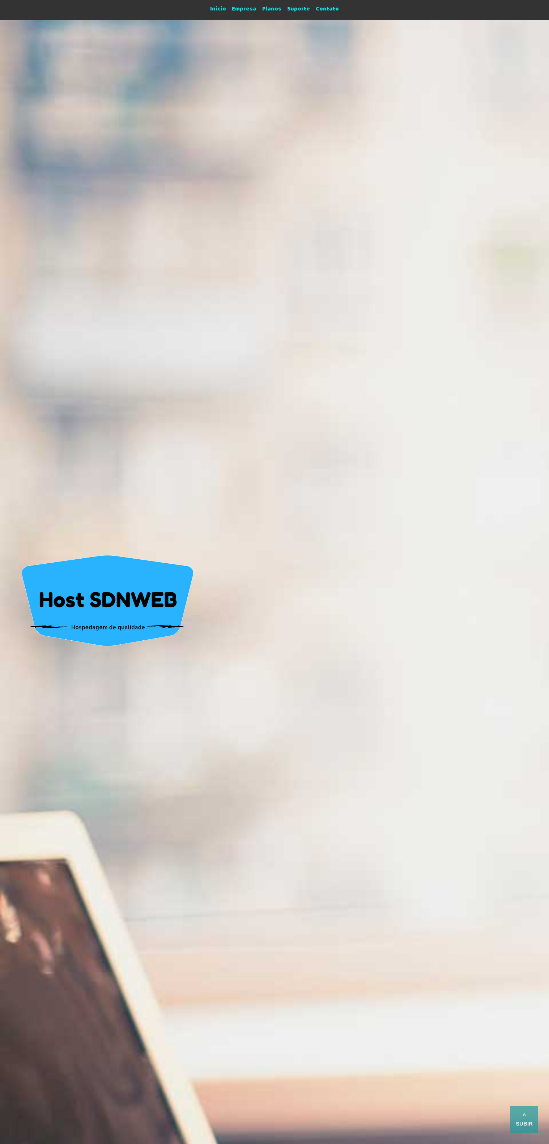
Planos (271, 10)
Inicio (218, 10)
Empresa (244, 10)
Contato (327, 10)
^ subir (524, 1119)
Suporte (298, 10)
